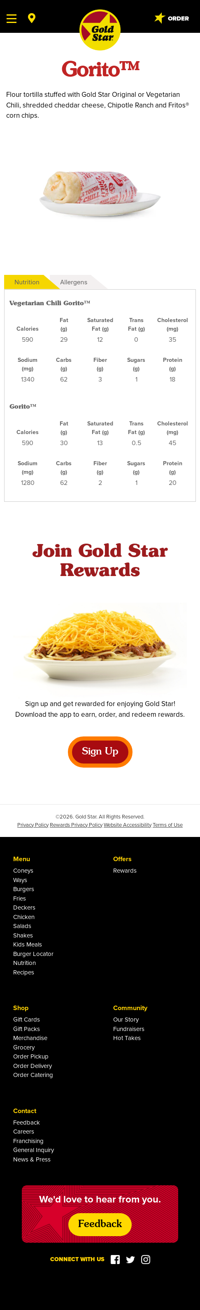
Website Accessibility (127, 824)
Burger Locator (33, 953)
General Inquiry (33, 1149)
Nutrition (27, 282)
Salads (22, 925)
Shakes (23, 935)
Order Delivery (32, 1065)
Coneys (23, 870)
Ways (20, 880)
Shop (20, 1008)
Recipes (23, 972)
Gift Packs (26, 1028)
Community (130, 1008)
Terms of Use (168, 824)
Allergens (73, 282)
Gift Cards (26, 1019)
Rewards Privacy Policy (76, 824)
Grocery (24, 1047)
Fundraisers (128, 1028)
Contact (24, 1111)
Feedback (26, 1122)
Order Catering (33, 1074)
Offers (122, 859)
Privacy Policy (33, 824)
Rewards (125, 870)
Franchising (28, 1140)
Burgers (23, 889)
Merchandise (30, 1037)
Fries (19, 898)
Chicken (24, 916)
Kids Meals (27, 944)
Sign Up (100, 752)
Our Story (126, 1019)
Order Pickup (31, 1056)
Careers (23, 1131)
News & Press (32, 1159)
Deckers (24, 907)
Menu (21, 859)
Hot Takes (127, 1037)
